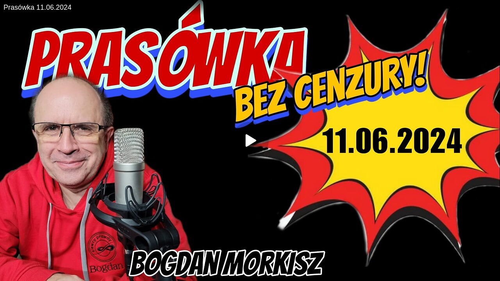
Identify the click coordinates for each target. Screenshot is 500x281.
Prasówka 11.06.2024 (37, 7)
